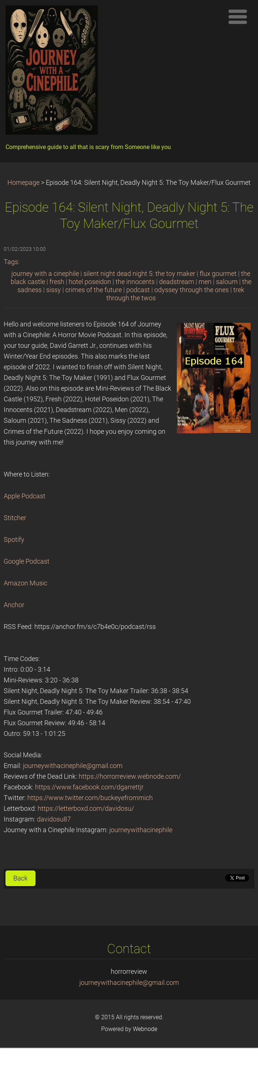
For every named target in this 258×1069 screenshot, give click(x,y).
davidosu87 (54, 819)
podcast (138, 290)
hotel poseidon (90, 282)
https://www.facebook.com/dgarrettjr (89, 787)
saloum (227, 282)
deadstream (176, 282)
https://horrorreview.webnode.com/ (130, 776)
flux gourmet (218, 273)
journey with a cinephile (45, 273)
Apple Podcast (24, 496)
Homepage (23, 182)
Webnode (145, 1028)
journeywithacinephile (140, 830)
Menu (238, 17)
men (205, 282)
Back (20, 878)
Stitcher (15, 518)
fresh (56, 282)
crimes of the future (93, 290)
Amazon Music (25, 583)
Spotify (14, 539)
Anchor (14, 605)
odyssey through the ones (191, 290)
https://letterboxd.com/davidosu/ (86, 808)
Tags (11, 262)
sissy (53, 290)
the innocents (135, 282)
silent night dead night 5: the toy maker (139, 273)
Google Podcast (26, 561)
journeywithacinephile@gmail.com (73, 765)
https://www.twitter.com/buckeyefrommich (90, 798)
